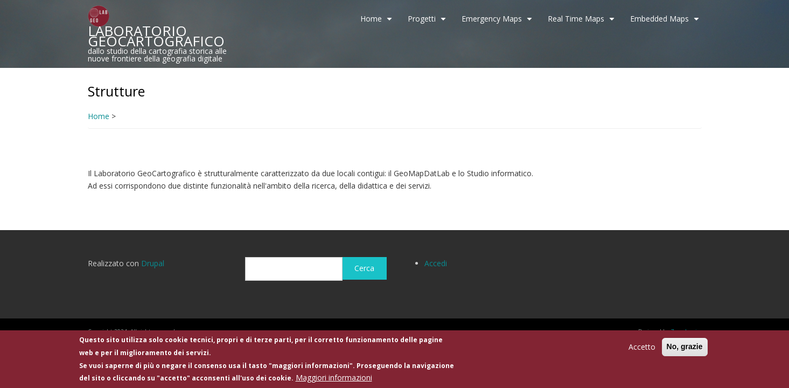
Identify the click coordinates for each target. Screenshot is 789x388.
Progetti (428, 22)
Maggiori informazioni (334, 377)
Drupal (152, 263)
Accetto (642, 347)
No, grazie (685, 346)
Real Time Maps (582, 22)
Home (377, 22)
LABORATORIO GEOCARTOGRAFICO (156, 36)
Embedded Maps (666, 22)
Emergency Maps (498, 22)
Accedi (435, 263)
